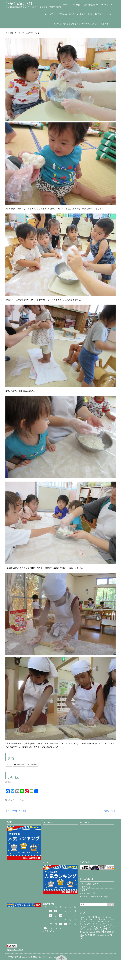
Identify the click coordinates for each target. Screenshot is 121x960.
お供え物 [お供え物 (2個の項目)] (104, 917)
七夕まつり (109, 811)
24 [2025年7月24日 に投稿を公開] (60, 924)
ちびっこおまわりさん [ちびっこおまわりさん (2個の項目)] (97, 921)
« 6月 (45, 931)
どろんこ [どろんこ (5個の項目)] (109, 921)
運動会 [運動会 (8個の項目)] (94, 934)
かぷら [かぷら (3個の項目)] (110, 917)
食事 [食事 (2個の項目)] (107, 935)
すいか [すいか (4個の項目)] (111, 919)
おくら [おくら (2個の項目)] (85, 917)
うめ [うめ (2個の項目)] (81, 917)
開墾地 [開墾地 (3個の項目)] (103, 935)
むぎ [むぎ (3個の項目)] (84, 927)
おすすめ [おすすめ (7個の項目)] (92, 916)
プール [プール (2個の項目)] (110, 929)
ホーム (66, 5)
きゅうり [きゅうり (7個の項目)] (85, 919)
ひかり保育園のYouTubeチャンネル (98, 5)
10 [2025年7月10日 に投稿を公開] (61, 915)
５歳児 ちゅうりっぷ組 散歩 (95, 896)
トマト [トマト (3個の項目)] (105, 929)
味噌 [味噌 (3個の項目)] (93, 932)
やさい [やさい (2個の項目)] (88, 927)
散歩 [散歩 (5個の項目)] (98, 932)
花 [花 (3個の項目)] (84, 935)
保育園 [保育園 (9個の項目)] (84, 931)
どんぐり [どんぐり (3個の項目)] (83, 924)
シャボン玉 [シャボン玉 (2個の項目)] (87, 929)
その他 (21, 800)
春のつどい (86, 887)
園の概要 (76, 5)
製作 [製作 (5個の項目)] (87, 935)
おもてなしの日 (88, 893)
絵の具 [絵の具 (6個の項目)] (107, 932)
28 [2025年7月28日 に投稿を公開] (46, 928)
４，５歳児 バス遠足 (16, 811)
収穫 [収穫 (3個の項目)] (90, 932)
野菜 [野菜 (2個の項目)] (99, 935)
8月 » (51, 931)
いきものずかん (49, 14)
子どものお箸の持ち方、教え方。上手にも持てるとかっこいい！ (86, 14)
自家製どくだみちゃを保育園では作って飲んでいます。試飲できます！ (83, 24)
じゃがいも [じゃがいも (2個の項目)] (104, 919)
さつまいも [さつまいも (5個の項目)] (95, 919)
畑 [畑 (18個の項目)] (102, 931)
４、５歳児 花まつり (91, 884)
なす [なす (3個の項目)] (88, 924)
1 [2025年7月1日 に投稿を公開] (50, 911)
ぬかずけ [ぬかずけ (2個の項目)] (92, 924)
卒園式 (84, 890)
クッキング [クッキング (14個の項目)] (104, 926)
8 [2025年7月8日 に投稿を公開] (50, 915)
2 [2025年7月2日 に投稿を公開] (55, 911)
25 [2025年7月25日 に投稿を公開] (65, 924)
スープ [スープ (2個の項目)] (100, 929)
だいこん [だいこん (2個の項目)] (88, 921)
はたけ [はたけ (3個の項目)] (108, 924)
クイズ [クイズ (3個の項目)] (93, 927)
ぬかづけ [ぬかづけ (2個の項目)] (98, 924)
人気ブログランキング (15, 950)
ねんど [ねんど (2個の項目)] (103, 924)
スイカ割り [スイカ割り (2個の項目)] (94, 929)
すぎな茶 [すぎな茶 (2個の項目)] (82, 921)
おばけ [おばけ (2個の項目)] (99, 917)
